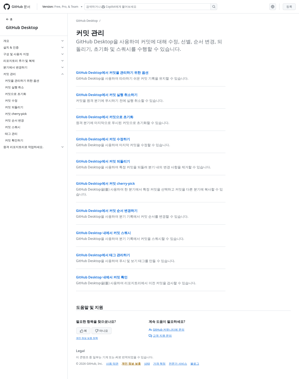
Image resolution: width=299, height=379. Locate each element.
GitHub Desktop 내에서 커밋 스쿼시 (103, 233)
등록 (289, 7)
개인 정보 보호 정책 (87, 338)
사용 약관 (112, 364)
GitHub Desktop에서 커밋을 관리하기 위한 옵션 (112, 72)
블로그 (194, 364)
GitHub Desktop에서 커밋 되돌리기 (103, 161)
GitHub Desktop (22, 27)
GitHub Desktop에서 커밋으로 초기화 (104, 117)
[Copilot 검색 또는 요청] (150, 6)
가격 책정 (159, 364)
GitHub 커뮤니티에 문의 (166, 330)
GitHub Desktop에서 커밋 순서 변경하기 (106, 210)
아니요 (101, 331)
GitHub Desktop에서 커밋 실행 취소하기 (106, 94)
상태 (147, 364)
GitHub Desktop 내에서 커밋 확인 (101, 277)
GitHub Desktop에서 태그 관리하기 (103, 255)
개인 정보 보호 (131, 364)
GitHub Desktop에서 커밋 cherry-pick (105, 183)
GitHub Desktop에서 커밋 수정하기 (103, 139)
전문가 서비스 (178, 364)
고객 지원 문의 (160, 336)
